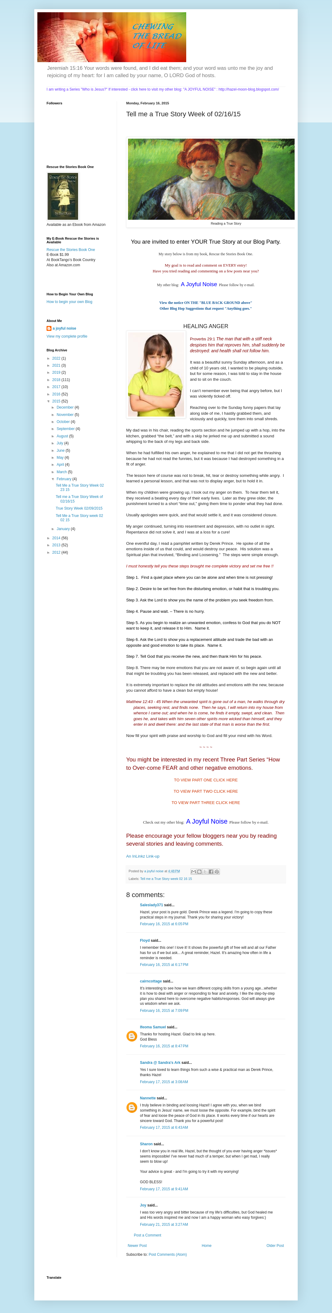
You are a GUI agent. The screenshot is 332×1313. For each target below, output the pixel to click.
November (66, 415)
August (63, 436)
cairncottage (151, 981)
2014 (57, 538)
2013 (57, 545)
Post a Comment (147, 1235)
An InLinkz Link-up (143, 856)
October (64, 422)
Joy (143, 1205)
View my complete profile (67, 336)
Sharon (146, 1144)
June (61, 450)
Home (207, 1246)
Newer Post (137, 1246)
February (64, 479)
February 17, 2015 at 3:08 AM (164, 1082)
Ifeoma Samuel (153, 1027)
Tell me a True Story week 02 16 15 (166, 879)
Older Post (275, 1246)
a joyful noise (64, 328)
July (60, 443)
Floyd (145, 940)
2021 (57, 365)
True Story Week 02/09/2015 (79, 508)
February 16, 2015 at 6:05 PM (164, 924)
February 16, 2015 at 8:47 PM (164, 1046)
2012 (57, 552)
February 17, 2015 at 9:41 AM (164, 1189)
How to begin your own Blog (69, 302)
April (61, 464)
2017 (57, 387)
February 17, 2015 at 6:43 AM (164, 1127)
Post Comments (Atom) (168, 1254)
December (66, 407)
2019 (57, 372)
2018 (57, 380)
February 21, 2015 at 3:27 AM (164, 1224)
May (61, 457)
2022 (57, 358)
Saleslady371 (151, 905)
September (66, 429)
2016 (57, 394)
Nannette (148, 1098)
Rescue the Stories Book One (71, 250)
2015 (57, 401)
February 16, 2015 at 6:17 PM (164, 965)
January (64, 529)
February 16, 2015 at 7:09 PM (164, 1010)
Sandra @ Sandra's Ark (160, 1062)
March (62, 472)
